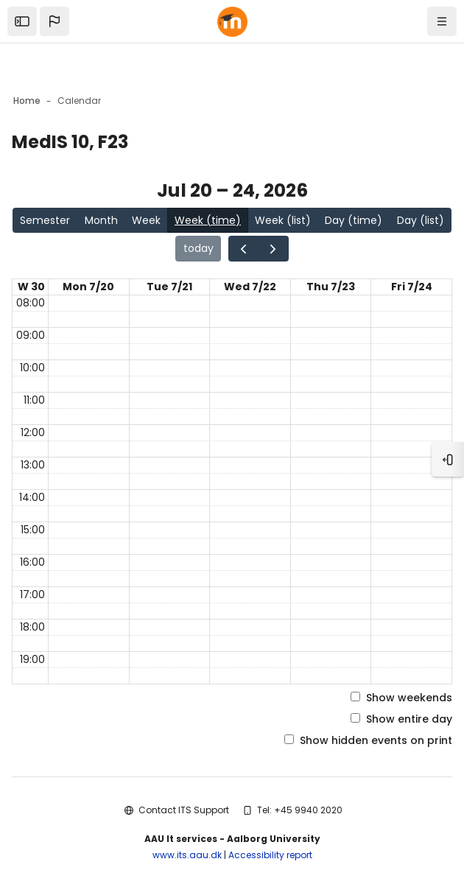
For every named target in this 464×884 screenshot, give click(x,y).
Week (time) (208, 220)
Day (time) (353, 220)
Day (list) (420, 220)
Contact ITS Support (183, 810)
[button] (54, 21)
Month (101, 220)
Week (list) (283, 220)
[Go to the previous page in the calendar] (243, 249)
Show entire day (401, 719)
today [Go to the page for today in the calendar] (198, 248)
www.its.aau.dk (187, 855)
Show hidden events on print (368, 740)
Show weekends (401, 697)
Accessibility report (270, 855)
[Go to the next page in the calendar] (273, 249)
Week (146, 220)
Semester (45, 220)
